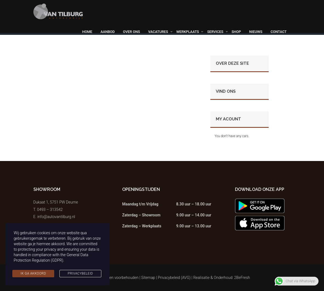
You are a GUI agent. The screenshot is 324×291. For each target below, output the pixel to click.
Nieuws (255, 32)
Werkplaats (187, 32)
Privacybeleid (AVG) (174, 277)
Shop (236, 32)
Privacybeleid (80, 273)
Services (215, 32)
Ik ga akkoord (33, 273)
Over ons (131, 32)
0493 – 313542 (50, 209)
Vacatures (158, 32)
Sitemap (148, 277)
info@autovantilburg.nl (56, 216)
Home (87, 32)
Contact (279, 32)
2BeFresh (242, 277)
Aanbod (108, 32)
